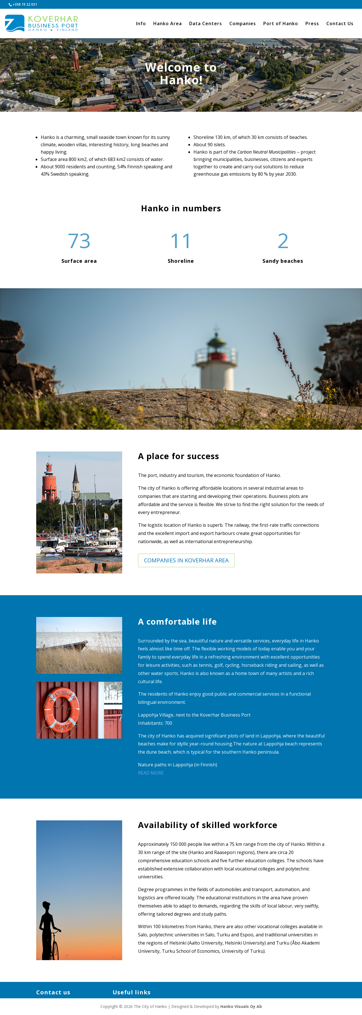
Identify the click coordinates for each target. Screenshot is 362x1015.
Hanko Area (167, 24)
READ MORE (151, 773)
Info (141, 24)
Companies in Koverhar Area (186, 560)
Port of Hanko (280, 24)
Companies (242, 24)
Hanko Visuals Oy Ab (241, 1006)
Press (312, 24)
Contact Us (340, 24)
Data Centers (205, 24)
